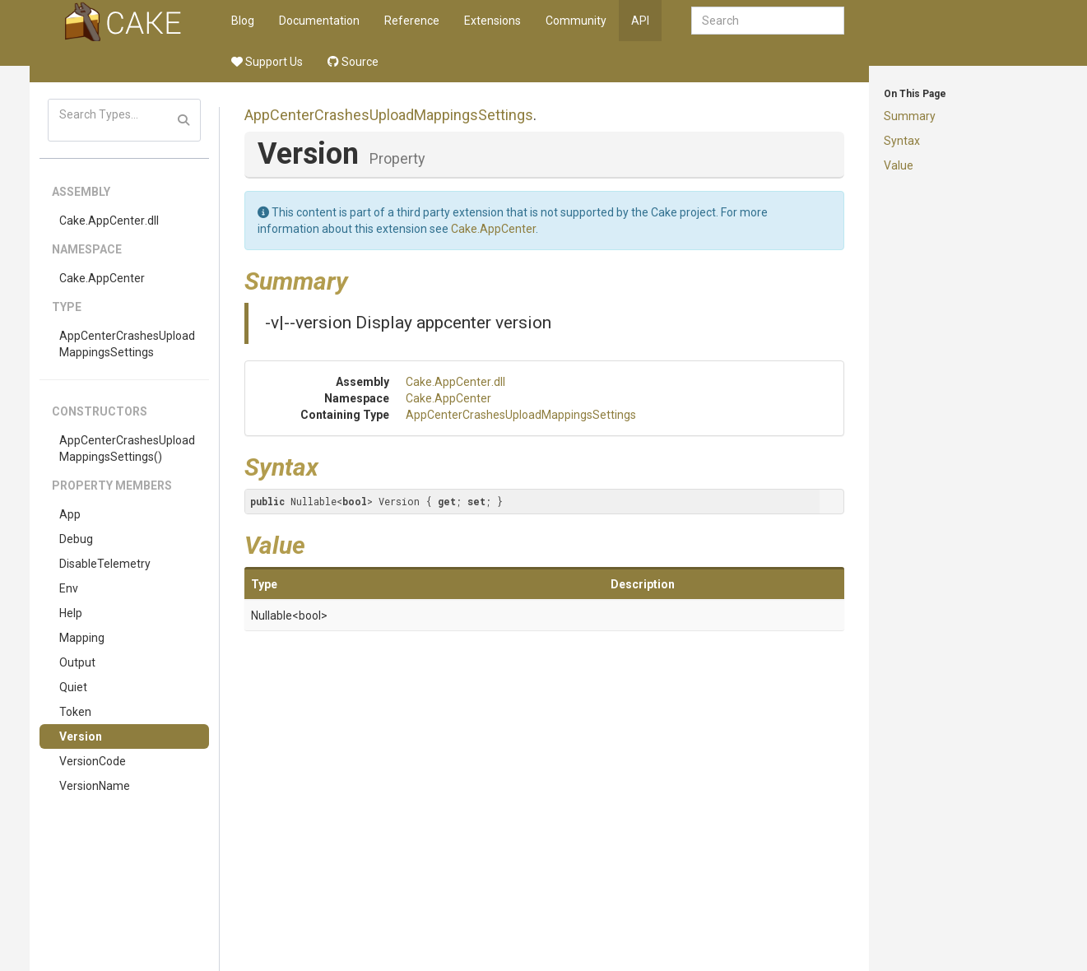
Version (80, 736)
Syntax (902, 140)
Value (898, 165)
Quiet (73, 687)
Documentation (319, 20)
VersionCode (92, 761)
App (70, 514)
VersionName (94, 785)
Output (77, 662)
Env (68, 588)
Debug (76, 539)
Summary (910, 116)
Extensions (492, 20)
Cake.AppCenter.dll (109, 220)
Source (353, 61)
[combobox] (767, 21)
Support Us (267, 61)
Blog (242, 20)
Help (70, 613)
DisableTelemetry (105, 563)
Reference (411, 20)
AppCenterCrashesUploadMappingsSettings (127, 344)
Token (75, 711)
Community (576, 20)
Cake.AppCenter (102, 278)
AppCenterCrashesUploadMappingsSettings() (127, 448)
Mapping (82, 637)
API (640, 20)
